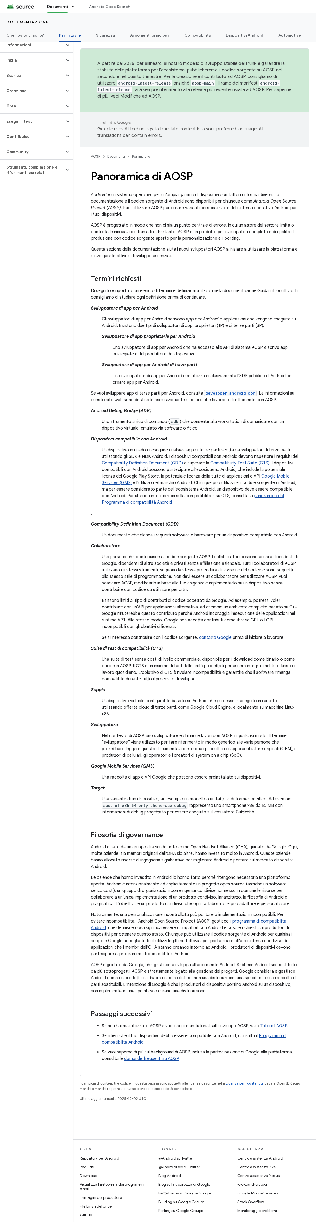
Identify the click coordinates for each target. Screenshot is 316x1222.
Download (88, 1175)
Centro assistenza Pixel (257, 1166)
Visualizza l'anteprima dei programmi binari (112, 1186)
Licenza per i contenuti (244, 1083)
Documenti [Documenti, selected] (57, 6)
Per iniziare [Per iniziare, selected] (70, 35)
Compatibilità (198, 35)
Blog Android (169, 1175)
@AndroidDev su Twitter (179, 1166)
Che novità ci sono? (25, 35)
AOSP (95, 156)
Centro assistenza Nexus (258, 1175)
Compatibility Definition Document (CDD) (142, 463)
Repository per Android (99, 1158)
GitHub (86, 1214)
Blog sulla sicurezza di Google (184, 1184)
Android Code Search (109, 6)
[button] (32, 45)
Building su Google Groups (181, 1201)
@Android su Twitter (175, 1158)
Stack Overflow (250, 1201)
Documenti (116, 156)
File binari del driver (96, 1206)
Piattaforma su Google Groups (184, 1193)
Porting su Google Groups (180, 1210)
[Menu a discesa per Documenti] (75, 6)
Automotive (289, 35)
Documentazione (27, 22)
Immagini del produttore (101, 1197)
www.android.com (253, 1184)
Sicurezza (105, 35)
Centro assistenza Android (260, 1158)
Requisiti (87, 1166)
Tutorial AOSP (273, 1026)
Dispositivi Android (244, 35)
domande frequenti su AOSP (151, 1058)
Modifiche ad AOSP (140, 96)
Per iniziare (141, 156)
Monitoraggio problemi (257, 1210)
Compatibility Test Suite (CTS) (239, 463)
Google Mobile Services (257, 1193)
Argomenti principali (149, 35)
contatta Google (215, 637)
